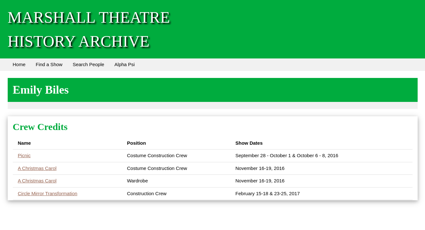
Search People (88, 64)
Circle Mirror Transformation (48, 193)
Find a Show (49, 64)
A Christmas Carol (37, 168)
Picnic (24, 155)
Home (19, 64)
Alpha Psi (124, 64)
